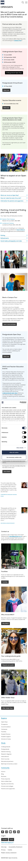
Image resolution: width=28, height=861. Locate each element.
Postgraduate (5, 749)
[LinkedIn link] (18, 832)
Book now (6, 90)
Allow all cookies (14, 452)
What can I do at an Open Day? (10, 195)
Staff (11, 839)
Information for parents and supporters (12, 201)
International (5, 756)
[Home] (2, 4)
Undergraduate (5, 746)
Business (3, 776)
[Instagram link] (6, 832)
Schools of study (6, 739)
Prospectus (4, 724)
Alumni (3, 771)
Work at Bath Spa (6, 781)
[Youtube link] (10, 832)
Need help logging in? (7, 842)
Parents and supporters (8, 788)
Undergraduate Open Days (14, 72)
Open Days (4, 722)
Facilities (4, 582)
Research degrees (6, 754)
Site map (3, 847)
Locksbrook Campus (8, 223)
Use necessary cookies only (14, 457)
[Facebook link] (2, 832)
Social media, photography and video (11, 241)
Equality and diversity (7, 784)
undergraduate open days (9, 393)
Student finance (5, 734)
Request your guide (8, 665)
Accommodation (6, 727)
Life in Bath (7, 471)
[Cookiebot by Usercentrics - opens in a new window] (20, 402)
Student (4, 839)
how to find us (21, 229)
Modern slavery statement (8, 853)
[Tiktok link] (14, 832)
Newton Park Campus (8, 219)
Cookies (10, 850)
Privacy (3, 850)
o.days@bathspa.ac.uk (15, 536)
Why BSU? (5, 623)
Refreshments (5, 238)
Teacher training (5, 751)
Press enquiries (5, 779)
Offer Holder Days (7, 708)
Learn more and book (10, 324)
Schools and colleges (7, 786)
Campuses (4, 729)
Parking (3, 235)
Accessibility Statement (15, 847)
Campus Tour (18, 40)
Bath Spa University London (9, 764)
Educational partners (7, 761)
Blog (2, 774)
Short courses (5, 759)
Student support (6, 736)
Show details (20, 447)
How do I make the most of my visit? (11, 198)
